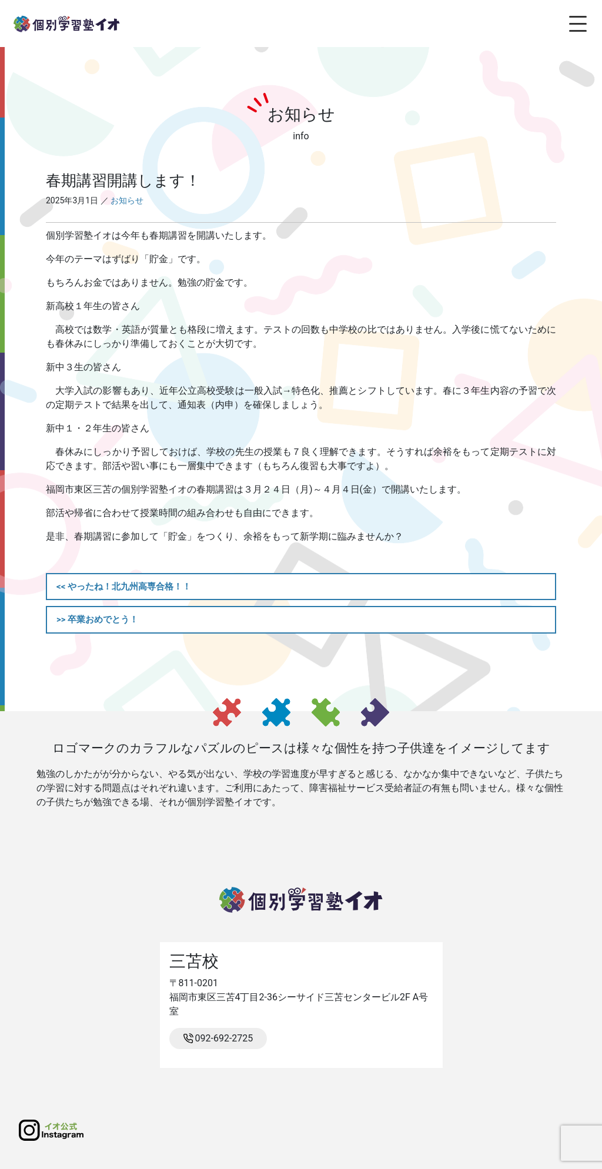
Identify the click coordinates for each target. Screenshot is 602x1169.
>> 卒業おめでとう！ (97, 619)
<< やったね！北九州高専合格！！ (123, 586)
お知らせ (127, 200)
